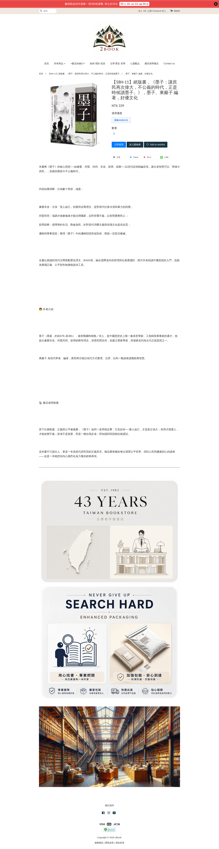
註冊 (150, 11)
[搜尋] (47, 11)
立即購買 (118, 144)
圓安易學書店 (152, 63)
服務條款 (99, 842)
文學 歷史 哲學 (117, 63)
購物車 (177, 11)
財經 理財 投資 (97, 63)
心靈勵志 (135, 63)
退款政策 (120, 842)
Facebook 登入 (159, 11)
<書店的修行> (78, 63)
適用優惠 (117, 113)
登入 (140, 11)
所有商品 (59, 63)
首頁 (46, 63)
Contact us (169, 63)
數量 (114, 128)
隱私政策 (109, 842)
